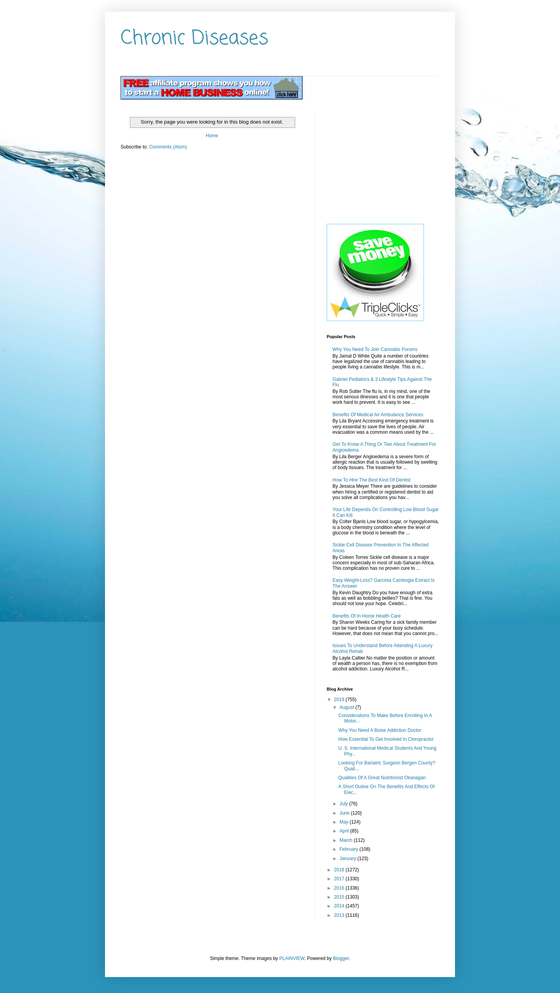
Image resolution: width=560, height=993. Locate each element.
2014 (340, 906)
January (348, 858)
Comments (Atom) (168, 147)
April (345, 831)
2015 (340, 897)
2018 (340, 870)
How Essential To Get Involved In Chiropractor (386, 739)
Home (212, 135)
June (345, 813)
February (349, 849)
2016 (340, 888)
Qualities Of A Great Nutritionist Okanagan (382, 777)
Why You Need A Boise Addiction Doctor (379, 730)
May (345, 822)
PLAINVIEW (291, 958)
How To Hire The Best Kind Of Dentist (371, 480)
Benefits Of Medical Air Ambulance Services (377, 414)
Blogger (341, 958)
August (347, 707)
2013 (340, 915)
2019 (340, 699)
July (344, 803)
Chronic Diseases (194, 38)
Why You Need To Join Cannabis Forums (375, 349)
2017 (340, 878)
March (347, 840)
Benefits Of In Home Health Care (366, 616)
